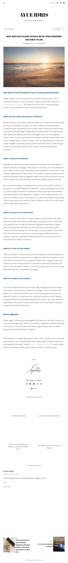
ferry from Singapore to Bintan (40, 344)
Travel (35, 388)
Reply (4, 483)
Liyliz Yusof (8, 471)
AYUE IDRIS (34, 14)
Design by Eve (39, 560)
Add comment (7, 487)
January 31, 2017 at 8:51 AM (11, 474)
